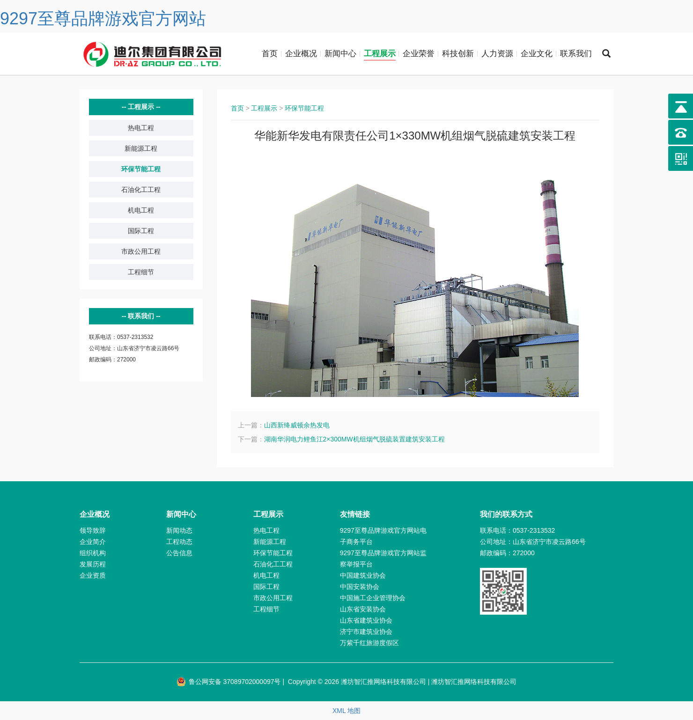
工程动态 (179, 541)
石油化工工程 (141, 189)
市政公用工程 (141, 251)
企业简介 (93, 541)
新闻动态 (179, 530)
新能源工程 (141, 148)
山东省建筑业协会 (366, 620)
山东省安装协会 (363, 609)
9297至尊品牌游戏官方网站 (103, 18)
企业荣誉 (419, 53)
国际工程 (141, 231)
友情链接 (355, 514)
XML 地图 (346, 710)
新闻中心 (340, 53)
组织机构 (93, 553)
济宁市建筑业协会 (366, 631)
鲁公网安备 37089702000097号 (229, 681)
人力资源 (497, 53)
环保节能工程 (141, 169)
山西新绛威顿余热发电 (297, 425)
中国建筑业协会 (363, 575)
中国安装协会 (359, 586)
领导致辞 (93, 530)
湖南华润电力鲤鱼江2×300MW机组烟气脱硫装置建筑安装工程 (354, 439)
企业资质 (93, 575)
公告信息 (179, 553)
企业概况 (301, 53)
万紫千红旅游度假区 (369, 643)
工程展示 (380, 53)
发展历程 (93, 564)
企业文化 (537, 53)
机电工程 (141, 210)
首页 (270, 53)
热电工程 (141, 128)
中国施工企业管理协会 (372, 598)
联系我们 (576, 53)
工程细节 (141, 272)
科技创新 (458, 53)
